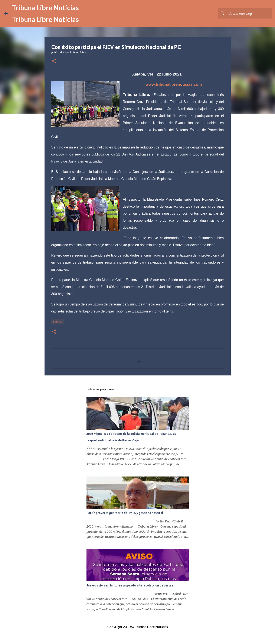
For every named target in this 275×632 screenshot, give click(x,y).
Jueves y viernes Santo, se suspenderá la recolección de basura (129, 585)
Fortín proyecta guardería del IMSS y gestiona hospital (124, 513)
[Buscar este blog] (249, 13)
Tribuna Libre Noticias (45, 7)
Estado (58, 321)
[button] (53, 61)
